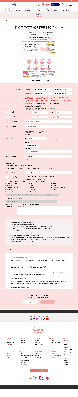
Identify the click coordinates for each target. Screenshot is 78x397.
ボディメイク (66, 347)
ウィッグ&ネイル (67, 352)
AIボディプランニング (39, 347)
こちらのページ (51, 103)
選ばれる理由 (23, 342)
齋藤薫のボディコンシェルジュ (27, 357)
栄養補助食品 (66, 349)
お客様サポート (38, 355)
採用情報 (66, 365)
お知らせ (8, 355)
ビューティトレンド (25, 358)
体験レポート (37, 344)
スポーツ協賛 (49, 317)
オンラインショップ (58, 317)
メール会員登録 (38, 358)
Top (6, 20)
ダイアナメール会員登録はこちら (39, 372)
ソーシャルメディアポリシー (55, 357)
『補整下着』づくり (10, 344)
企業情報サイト (67, 362)
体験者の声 (23, 344)
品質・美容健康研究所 (25, 362)
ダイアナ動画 (23, 364)
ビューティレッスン (39, 345)
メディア (8, 357)
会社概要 (66, 364)
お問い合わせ (37, 357)
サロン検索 (52, 342)
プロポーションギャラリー (55, 344)
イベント (8, 358)
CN (70, 3)
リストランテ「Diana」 (25, 360)
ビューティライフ (67, 354)
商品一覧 (66, 342)
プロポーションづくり (10, 342)
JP (68, 3)
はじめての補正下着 (10, 360)
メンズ (65, 356)
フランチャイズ (67, 367)
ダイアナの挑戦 (9, 345)
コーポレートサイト (19, 317)
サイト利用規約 (53, 355)
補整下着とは (23, 355)
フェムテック (66, 345)
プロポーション (67, 344)
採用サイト (41, 317)
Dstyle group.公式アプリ (31, 317)
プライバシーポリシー (54, 358)
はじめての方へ (38, 342)
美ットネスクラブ (24, 365)
